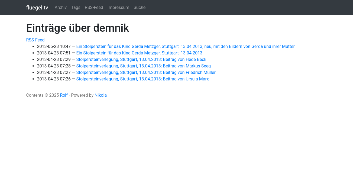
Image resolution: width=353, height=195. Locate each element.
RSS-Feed (94, 7)
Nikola (101, 95)
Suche (139, 7)
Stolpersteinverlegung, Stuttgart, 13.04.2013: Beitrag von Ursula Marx (142, 79)
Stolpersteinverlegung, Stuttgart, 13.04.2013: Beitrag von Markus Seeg (143, 66)
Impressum (118, 7)
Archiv (61, 7)
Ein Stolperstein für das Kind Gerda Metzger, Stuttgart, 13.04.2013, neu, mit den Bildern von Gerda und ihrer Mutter (185, 46)
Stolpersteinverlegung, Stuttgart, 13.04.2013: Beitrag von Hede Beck (141, 59)
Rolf (63, 95)
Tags (75, 7)
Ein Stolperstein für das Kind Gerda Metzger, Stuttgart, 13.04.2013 (139, 53)
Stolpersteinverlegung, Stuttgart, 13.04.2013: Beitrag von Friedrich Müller (146, 72)
